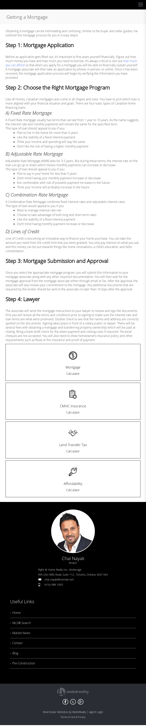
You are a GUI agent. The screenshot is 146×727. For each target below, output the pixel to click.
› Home (15, 613)
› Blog (14, 655)
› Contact (16, 644)
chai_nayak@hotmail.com (59, 579)
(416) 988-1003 (53, 584)
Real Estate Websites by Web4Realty (64, 714)
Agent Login (96, 714)
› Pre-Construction (22, 665)
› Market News (20, 634)
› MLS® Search (20, 623)
